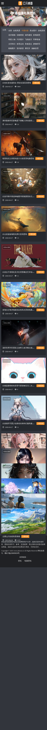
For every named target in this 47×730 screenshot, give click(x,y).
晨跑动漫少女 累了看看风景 (13, 588)
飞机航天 (28, 39)
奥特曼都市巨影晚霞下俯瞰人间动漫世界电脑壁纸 (22, 121)
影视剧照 (36, 35)
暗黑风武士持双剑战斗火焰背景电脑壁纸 (18, 159)
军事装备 (36, 39)
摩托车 (27, 48)
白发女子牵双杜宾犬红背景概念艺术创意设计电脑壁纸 (24, 272)
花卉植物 (11, 35)
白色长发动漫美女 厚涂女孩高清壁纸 (17, 83)
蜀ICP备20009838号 (12, 553)
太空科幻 (11, 44)
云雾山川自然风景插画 (11, 665)
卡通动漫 (24, 31)
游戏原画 (41, 31)
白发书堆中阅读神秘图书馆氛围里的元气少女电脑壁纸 (24, 196)
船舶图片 (11, 48)
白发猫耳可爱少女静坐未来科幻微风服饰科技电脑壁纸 (24, 432)
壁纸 (20, 561)
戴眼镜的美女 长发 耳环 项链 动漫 (16, 510)
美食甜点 (28, 44)
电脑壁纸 (27, 561)
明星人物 (11, 39)
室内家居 (20, 48)
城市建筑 (28, 35)
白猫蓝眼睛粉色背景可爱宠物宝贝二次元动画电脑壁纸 (24, 394)
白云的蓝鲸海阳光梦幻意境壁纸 (15, 234)
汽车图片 (20, 39)
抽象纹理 (34, 48)
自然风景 (16, 31)
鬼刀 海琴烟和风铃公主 (12, 627)
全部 (10, 31)
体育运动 (20, 44)
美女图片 (33, 31)
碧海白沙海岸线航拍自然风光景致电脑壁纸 (19, 310)
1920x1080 (6, 58)
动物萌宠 (20, 35)
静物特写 (36, 44)
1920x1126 (6, 524)
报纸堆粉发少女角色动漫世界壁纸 (16, 471)
